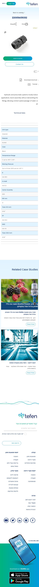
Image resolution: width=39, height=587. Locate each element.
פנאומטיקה (31, 481)
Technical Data (19, 113)
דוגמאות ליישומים (12, 478)
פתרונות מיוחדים (30, 463)
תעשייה (15, 460)
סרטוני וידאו (14, 475)
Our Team (31, 503)
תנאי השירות (6, 434)
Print (23, 24)
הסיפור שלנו (31, 506)
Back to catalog (18, 13)
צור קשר (11, 3)
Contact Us (19, 64)
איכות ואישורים (13, 481)
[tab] (19, 113)
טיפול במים (14, 466)
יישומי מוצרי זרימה (29, 471)
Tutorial (34, 84)
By (33, 541)
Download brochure (30, 80)
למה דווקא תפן (30, 500)
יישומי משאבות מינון (11, 452)
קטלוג (33, 452)
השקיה (16, 456)
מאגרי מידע (14, 471)
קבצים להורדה (13, 485)
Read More (30, 324)
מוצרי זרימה (31, 460)
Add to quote (17, 58)
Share (12, 24)
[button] (5, 32)
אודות (33, 496)
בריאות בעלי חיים (12, 463)
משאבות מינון (31, 456)
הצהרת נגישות (30, 510)
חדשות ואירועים (13, 491)
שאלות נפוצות (13, 488)
